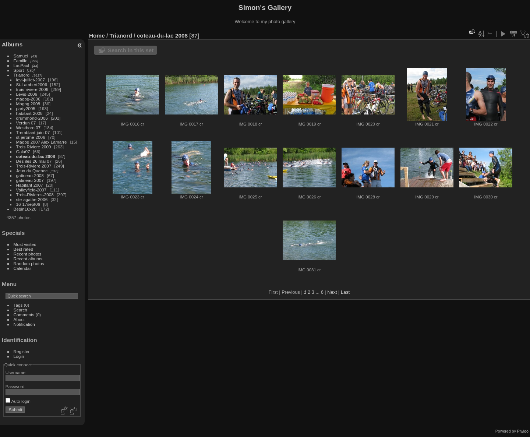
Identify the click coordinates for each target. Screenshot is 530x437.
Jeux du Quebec (32, 170)
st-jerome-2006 (30, 137)
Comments (24, 314)
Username (15, 372)
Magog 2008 (28, 103)
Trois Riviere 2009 (33, 146)
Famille (21, 60)
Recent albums (28, 258)
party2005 (25, 108)
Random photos (29, 263)
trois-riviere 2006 (32, 89)
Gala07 (23, 151)
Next (332, 292)
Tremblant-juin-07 (33, 132)
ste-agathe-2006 (32, 199)
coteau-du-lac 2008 (35, 156)
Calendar (22, 268)
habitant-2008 (29, 113)
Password (15, 386)
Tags (18, 305)
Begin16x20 (25, 209)
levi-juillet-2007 (30, 79)
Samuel (21, 55)
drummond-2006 (32, 118)
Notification (24, 324)
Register (22, 351)
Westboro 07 (28, 127)
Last (345, 292)
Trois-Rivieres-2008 (35, 194)
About (19, 319)
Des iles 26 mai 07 (34, 161)
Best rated (23, 249)
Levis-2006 (27, 94)
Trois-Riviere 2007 (34, 165)
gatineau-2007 (30, 180)
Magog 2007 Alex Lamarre (41, 142)
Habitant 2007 (29, 185)
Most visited (25, 244)
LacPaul (21, 65)
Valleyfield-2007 (31, 189)
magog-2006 (28, 98)
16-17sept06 (28, 204)
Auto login (18, 401)
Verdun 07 (26, 122)
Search (20, 309)
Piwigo (523, 431)
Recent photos (28, 253)
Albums (12, 44)
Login (19, 356)
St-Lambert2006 (31, 84)
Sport (19, 70)
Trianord (21, 75)
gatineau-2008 (30, 175)
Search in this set (130, 50)
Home (97, 35)
